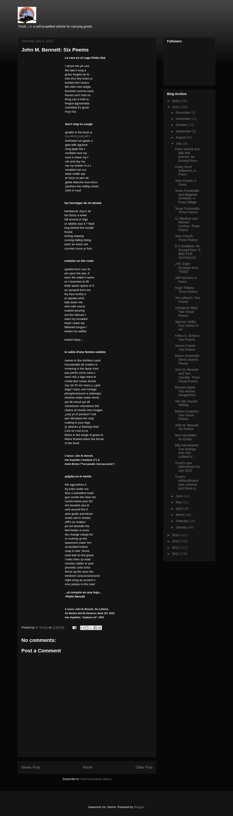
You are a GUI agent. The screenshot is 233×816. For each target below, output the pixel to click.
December (183, 112)
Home (88, 767)
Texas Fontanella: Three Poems (187, 210)
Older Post (144, 767)
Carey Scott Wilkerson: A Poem (185, 170)
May (179, 502)
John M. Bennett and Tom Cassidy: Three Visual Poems (187, 375)
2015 (176, 107)
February (182, 521)
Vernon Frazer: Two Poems (185, 347)
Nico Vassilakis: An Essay (186, 437)
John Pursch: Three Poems (186, 238)
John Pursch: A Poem (185, 182)
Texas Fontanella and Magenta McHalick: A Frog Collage (187, 196)
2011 (176, 554)
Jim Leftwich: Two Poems (187, 300)
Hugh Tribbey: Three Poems (186, 289)
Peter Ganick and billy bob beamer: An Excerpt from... (187, 154)
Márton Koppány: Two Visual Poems (187, 415)
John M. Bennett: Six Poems (187, 427)
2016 (176, 101)
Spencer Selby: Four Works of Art (186, 325)
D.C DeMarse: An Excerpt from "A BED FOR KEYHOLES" (187, 251)
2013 (176, 541)
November (183, 119)
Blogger (139, 807)
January (182, 527)
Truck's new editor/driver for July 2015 (187, 467)
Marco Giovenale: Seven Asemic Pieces (187, 359)
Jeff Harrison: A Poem (186, 279)
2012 (176, 547)
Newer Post (30, 767)
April (179, 508)
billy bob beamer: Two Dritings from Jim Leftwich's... (187, 450)
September (184, 131)
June (179, 496)
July (179, 143)
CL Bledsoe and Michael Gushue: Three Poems (187, 224)
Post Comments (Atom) (96, 779)
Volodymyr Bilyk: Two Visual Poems (186, 311)
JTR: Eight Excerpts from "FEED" (186, 267)
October (182, 125)
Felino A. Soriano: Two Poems (187, 337)
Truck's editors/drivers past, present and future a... (186, 482)
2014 (176, 535)
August (181, 137)
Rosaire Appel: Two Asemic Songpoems (185, 391)
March (180, 515)
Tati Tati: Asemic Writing (186, 403)
